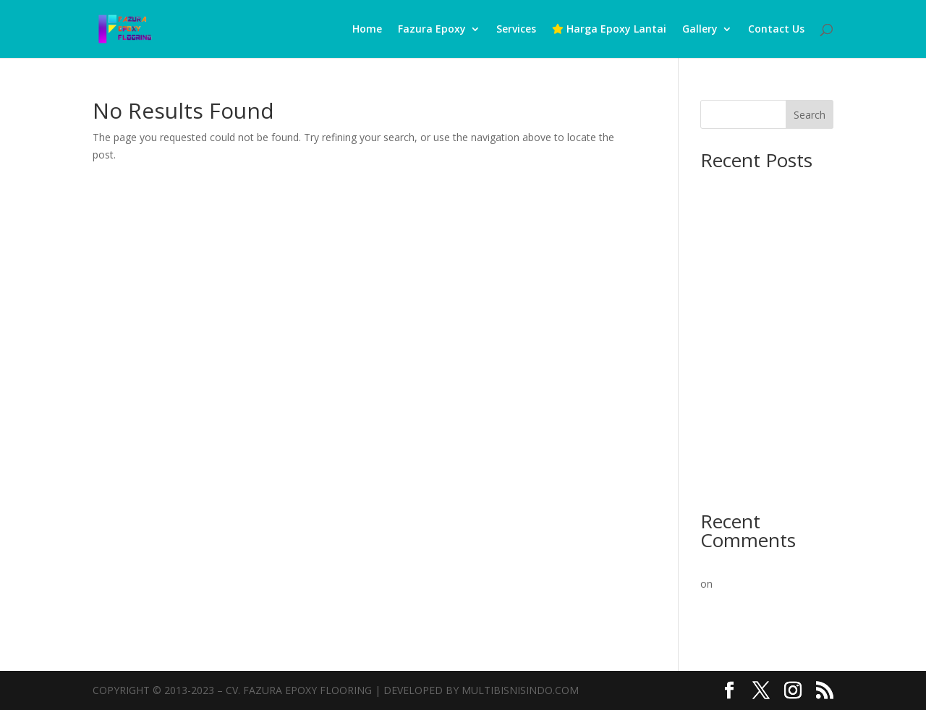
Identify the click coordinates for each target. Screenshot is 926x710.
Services (516, 29)
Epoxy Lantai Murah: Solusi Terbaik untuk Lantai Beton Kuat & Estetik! (764, 463)
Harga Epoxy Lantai (609, 29)
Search (809, 115)
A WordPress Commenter (760, 565)
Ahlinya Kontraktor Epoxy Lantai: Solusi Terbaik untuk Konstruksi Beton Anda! (764, 276)
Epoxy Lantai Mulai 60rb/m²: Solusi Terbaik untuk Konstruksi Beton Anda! (765, 407)
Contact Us (776, 29)
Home (367, 29)
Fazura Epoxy (432, 29)
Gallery (700, 29)
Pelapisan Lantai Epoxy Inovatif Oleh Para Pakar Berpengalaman (761, 602)
